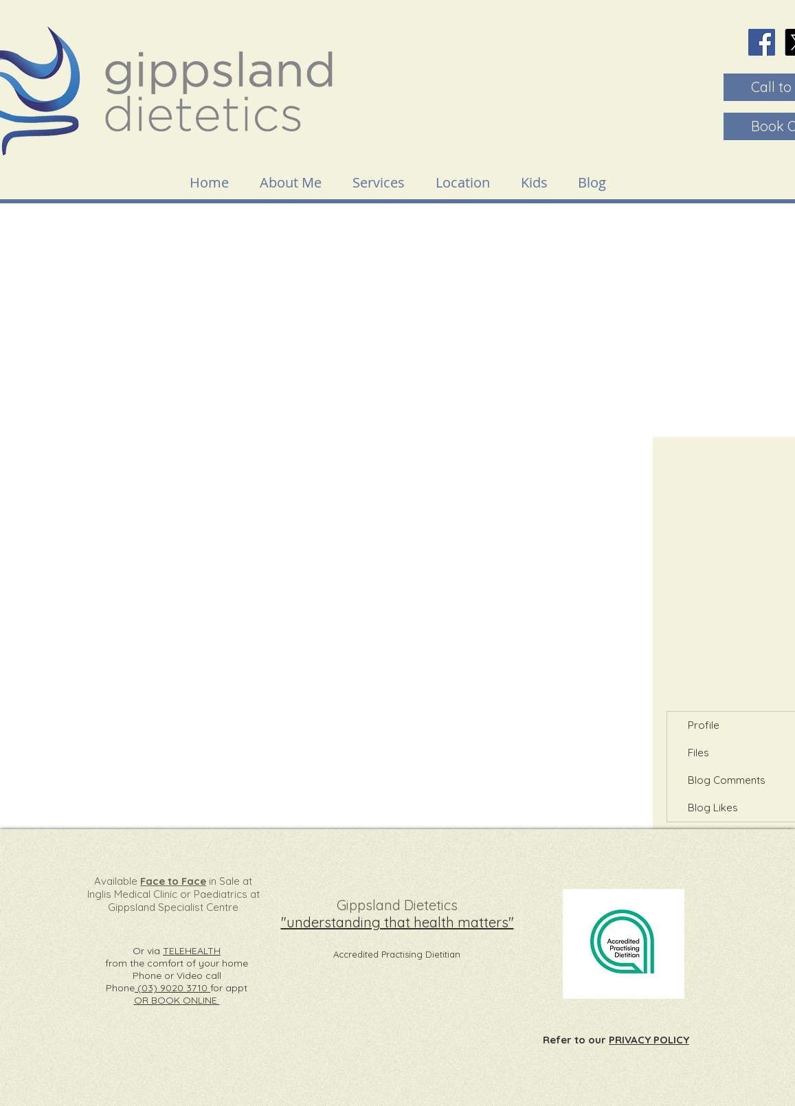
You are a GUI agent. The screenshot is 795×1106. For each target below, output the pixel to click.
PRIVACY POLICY (649, 1039)
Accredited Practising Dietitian (396, 954)
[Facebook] (761, 42)
